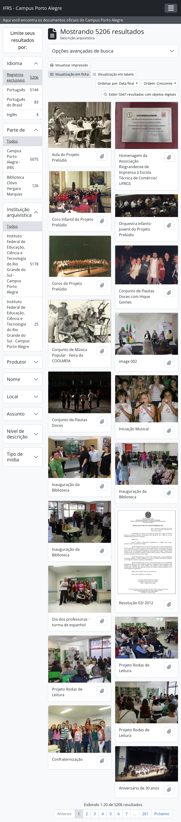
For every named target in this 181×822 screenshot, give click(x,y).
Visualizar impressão (69, 65)
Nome (13, 379)
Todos (12, 141)
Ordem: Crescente (158, 83)
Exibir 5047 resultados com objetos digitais (140, 94)
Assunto (16, 414)
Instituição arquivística (19, 212)
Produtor (16, 362)
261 (145, 813)
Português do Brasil (22, 102)
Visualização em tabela (113, 74)
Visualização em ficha (69, 74)
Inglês (22, 115)
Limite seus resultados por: (22, 40)
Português (22, 91)
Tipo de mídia (15, 457)
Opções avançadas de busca (82, 51)
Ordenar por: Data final (116, 83)
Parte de (16, 130)
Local (12, 396)
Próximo (161, 813)
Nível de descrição (17, 434)
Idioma (14, 63)
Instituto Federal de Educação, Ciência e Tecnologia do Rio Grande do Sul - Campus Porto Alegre (22, 264)
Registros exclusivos (22, 77)
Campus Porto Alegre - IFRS (22, 159)
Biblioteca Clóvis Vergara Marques (22, 186)
